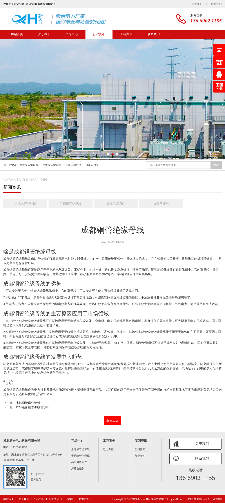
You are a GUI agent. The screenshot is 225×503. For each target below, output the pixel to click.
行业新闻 (140, 455)
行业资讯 (99, 34)
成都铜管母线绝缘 (28, 403)
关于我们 (197, 4)
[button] (108, 154)
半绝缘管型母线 (52, 165)
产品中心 (71, 34)
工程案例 (126, 34)
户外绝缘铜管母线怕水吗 (32, 407)
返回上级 (112, 420)
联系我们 (216, 4)
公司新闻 (140, 449)
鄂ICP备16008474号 (198, 499)
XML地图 (216, 499)
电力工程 (108, 449)
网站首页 (17, 34)
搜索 (216, 165)
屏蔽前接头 (92, 165)
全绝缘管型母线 (29, 165)
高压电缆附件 (73, 165)
